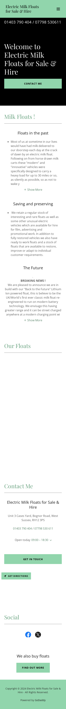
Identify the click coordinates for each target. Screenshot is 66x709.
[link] (24, 12)
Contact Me (33, 83)
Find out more (33, 667)
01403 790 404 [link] (18, 22)
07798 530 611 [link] (43, 528)
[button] (58, 8)
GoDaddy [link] (40, 700)
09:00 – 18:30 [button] (39, 540)
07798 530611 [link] (48, 22)
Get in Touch (33, 559)
